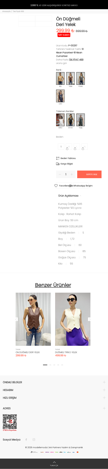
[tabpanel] (33, 322)
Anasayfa (6, 11)
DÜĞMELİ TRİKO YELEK (66, 352)
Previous (16, 319)
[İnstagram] (32, 439)
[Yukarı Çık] (54, 464)
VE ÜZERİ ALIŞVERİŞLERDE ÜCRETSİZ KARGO (54, 5)
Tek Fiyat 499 (18, 11)
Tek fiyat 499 (76, 59)
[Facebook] (27, 439)
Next (89, 319)
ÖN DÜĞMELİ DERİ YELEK (28, 352)
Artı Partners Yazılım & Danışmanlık (66, 447)
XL (85, 146)
